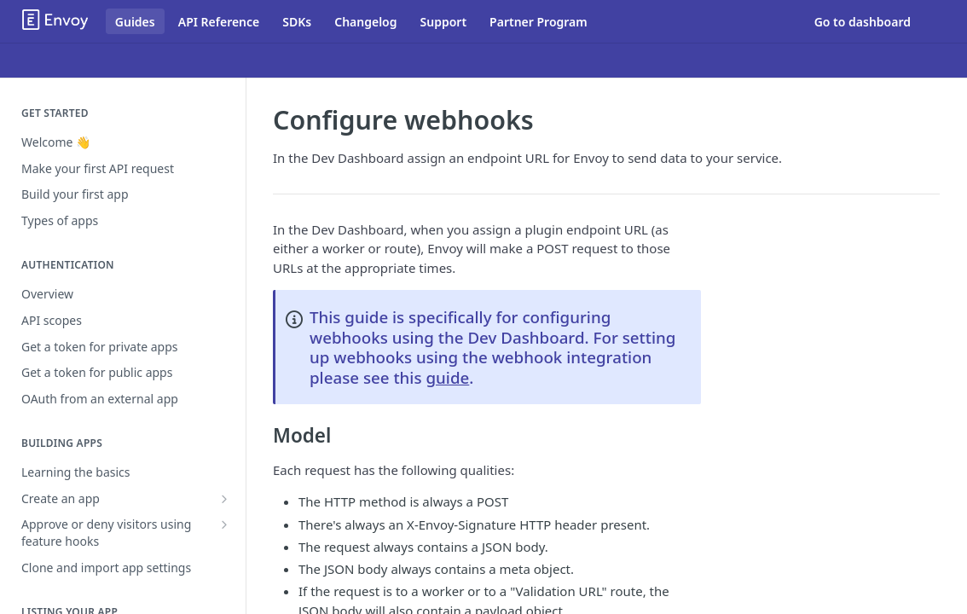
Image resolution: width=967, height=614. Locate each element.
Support (443, 22)
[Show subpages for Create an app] (224, 499)
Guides (135, 22)
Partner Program (538, 22)
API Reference (219, 22)
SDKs (296, 22)
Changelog (365, 22)
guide (447, 377)
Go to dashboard (862, 22)
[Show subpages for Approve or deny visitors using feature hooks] (224, 524)
